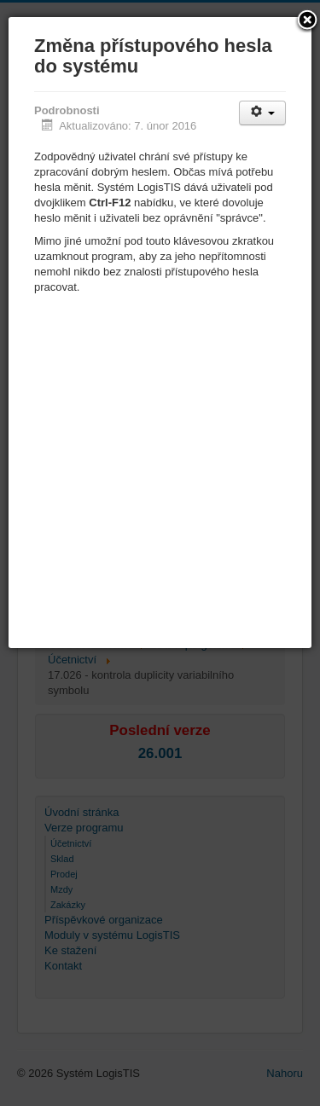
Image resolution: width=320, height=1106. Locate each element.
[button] (307, 21)
